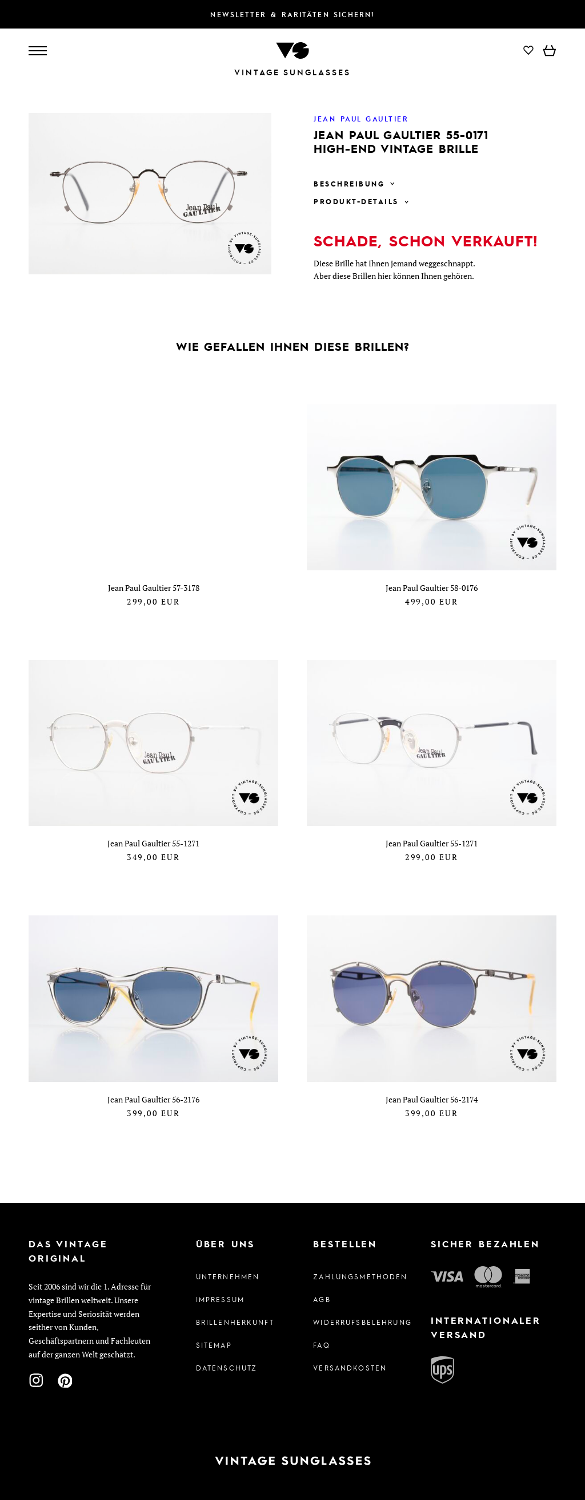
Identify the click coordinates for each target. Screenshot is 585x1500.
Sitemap (214, 1344)
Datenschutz (227, 1367)
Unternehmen (228, 1276)
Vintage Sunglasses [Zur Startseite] (292, 72)
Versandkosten (350, 1367)
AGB (321, 1299)
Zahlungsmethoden (351, 1276)
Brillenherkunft (234, 1322)
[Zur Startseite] (292, 49)
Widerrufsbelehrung (351, 1322)
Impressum (220, 1299)
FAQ (321, 1344)
